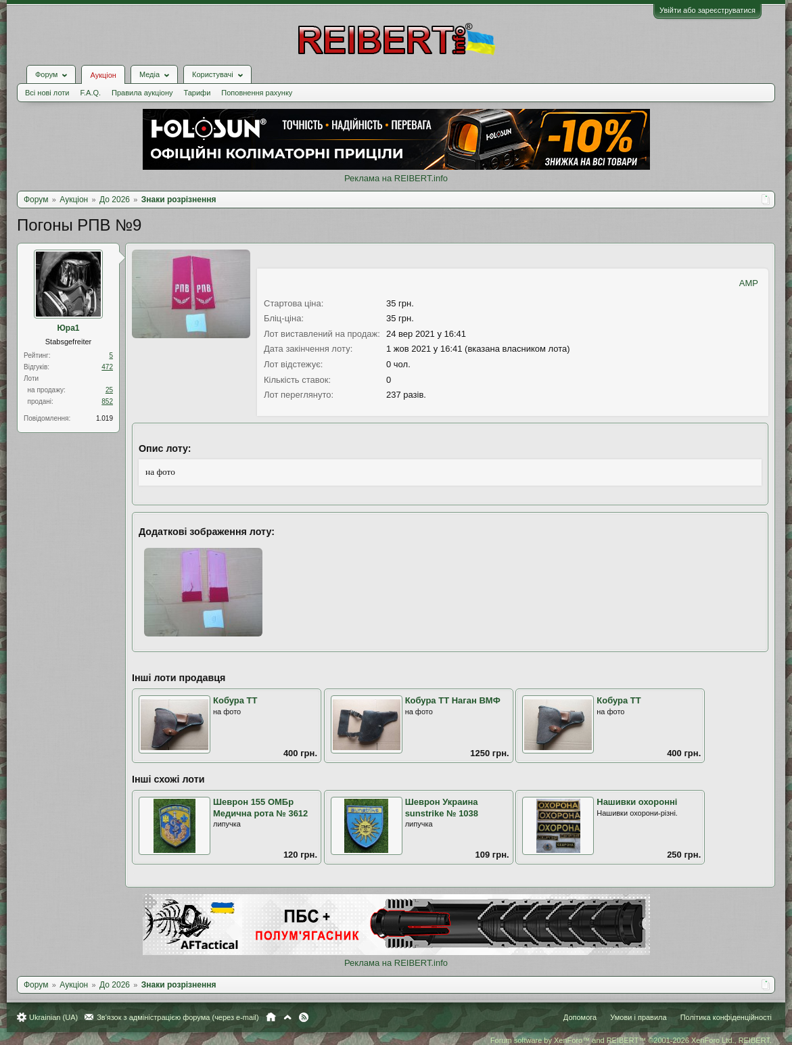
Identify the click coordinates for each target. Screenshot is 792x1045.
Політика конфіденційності (726, 1017)
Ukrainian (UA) (53, 1017)
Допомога (580, 1017)
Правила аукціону (142, 93)
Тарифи (197, 93)
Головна (271, 1017)
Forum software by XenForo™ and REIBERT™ (631, 1040)
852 (107, 401)
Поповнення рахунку (256, 93)
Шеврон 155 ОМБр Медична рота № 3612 (260, 807)
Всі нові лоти (47, 93)
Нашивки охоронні (637, 802)
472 (107, 367)
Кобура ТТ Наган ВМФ (452, 700)
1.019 (104, 418)
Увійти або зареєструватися (707, 10)
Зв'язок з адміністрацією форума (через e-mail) (178, 1017)
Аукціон (103, 75)
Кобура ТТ (235, 700)
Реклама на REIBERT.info (396, 178)
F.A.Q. (90, 93)
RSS (303, 1017)
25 (109, 390)
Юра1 (68, 328)
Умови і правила (638, 1017)
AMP (748, 283)
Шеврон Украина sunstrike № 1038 (441, 807)
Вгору (287, 1017)
